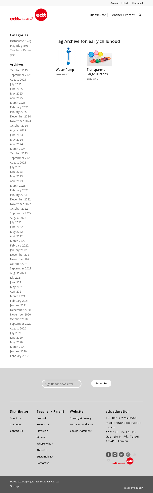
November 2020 (20, 314)
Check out (137, 2)
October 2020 (19, 319)
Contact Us (16, 431)
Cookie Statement (80, 431)
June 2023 (16, 172)
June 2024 (16, 135)
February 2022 (19, 245)
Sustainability (45, 456)
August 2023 (18, 162)
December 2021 (20, 254)
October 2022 (19, 208)
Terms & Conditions (81, 424)
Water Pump (65, 70)
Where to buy (45, 443)
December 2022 (20, 199)
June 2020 (16, 337)
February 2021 (19, 301)
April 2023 (16, 181)
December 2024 (20, 116)
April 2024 (16, 144)
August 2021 (18, 273)
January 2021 (18, 305)
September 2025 (20, 75)
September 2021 (20, 268)
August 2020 (18, 328)
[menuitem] (115, 3)
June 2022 (16, 227)
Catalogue (16, 424)
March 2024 (17, 149)
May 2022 (16, 232)
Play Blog (16, 45)
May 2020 (16, 342)
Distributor (17, 41)
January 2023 (18, 195)
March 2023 (17, 185)
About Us (42, 450)
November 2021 (20, 259)
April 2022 (16, 236)
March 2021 (17, 296)
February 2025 (19, 107)
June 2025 (16, 89)
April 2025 (16, 98)
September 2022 (20, 213)
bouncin (138, 487)
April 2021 (16, 291)
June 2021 (16, 282)
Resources (43, 424)
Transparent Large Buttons (97, 72)
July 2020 (16, 333)
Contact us (43, 463)
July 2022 (16, 222)
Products (42, 418)
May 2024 (16, 139)
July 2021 (16, 277)
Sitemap (14, 486)
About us (15, 418)
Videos (41, 437)
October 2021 (19, 264)
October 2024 (19, 125)
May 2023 (16, 176)
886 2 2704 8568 (124, 418)
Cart (126, 2)
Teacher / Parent (21, 50)
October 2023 (19, 153)
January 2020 (18, 351)
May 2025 (16, 93)
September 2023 (20, 158)
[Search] (140, 15)
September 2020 (20, 323)
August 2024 (18, 130)
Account (115, 2)
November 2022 (20, 204)
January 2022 (18, 250)
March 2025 (17, 103)
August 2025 (18, 79)
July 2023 (16, 167)
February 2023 (19, 190)
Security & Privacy (80, 418)
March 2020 (17, 347)
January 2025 (18, 112)
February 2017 (19, 356)
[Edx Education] (28, 15)
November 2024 (20, 121)
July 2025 (16, 84)
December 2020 (20, 310)
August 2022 (18, 218)
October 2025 (19, 70)
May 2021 (16, 287)
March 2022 (17, 241)
